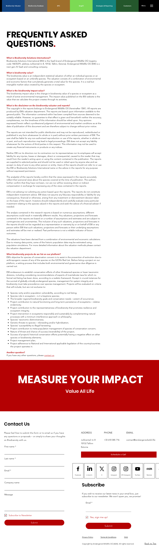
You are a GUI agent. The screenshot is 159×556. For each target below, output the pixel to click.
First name (10, 446)
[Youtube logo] (138, 469)
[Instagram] (114, 475)
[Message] (34, 504)
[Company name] (33, 487)
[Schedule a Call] (119, 455)
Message (8, 494)
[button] (144, 6)
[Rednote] (149, 469)
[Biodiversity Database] (36, 6)
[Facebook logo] (78, 469)
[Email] (33, 475)
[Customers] (127, 6)
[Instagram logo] (114, 469)
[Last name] (33, 463)
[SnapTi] (81, 6)
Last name (10, 458)
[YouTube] (137, 475)
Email (7, 470)
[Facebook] (78, 475)
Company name (11, 482)
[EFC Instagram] (126, 475)
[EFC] (58, 6)
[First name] (33, 451)
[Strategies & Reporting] (104, 6)
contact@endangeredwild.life (141, 439)
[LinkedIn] (90, 469)
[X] (102, 475)
